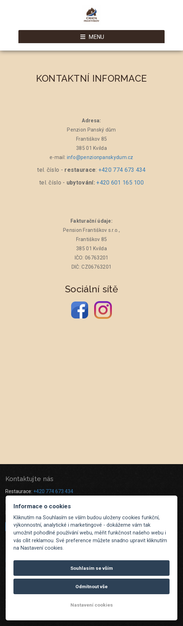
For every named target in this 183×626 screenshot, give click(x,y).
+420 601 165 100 (120, 182)
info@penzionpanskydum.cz (100, 157)
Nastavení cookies (91, 605)
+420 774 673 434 (122, 169)
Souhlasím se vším (91, 568)
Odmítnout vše (91, 586)
